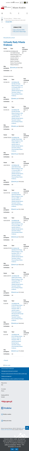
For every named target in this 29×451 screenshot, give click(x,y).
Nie (16, 449)
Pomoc (2, 390)
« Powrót (5, 360)
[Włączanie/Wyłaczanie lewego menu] (2, 20)
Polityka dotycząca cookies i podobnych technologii (12, 378)
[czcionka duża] (14, 2)
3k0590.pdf (15, 181)
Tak (12, 449)
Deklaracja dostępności (6, 376)
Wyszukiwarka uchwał (9, 37)
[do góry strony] (27, 428)
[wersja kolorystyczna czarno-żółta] (25, 3)
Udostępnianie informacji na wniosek (9, 371)
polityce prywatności (10, 444)
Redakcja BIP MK (5, 395)
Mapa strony (4, 382)
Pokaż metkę (7, 365)
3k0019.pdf (15, 351)
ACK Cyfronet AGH (8, 429)
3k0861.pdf (15, 98)
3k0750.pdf (15, 154)
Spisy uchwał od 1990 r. (19, 29)
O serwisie (3, 389)
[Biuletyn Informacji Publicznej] (14, 402)
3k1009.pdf (13, 67)
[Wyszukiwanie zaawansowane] (10, 13)
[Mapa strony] (19, 13)
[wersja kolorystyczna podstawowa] (21, 3)
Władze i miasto (17, 18)
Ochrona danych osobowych (7, 368)
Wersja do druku (6, 421)
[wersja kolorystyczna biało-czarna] (23, 3)
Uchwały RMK (9, 21)
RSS (2, 384)
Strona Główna (8, 18)
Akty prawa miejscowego (19, 31)
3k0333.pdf (15, 237)
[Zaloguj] (27, 13)
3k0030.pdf (15, 323)
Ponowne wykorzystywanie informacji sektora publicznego (14, 373)
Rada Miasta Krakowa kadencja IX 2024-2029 (15, 20)
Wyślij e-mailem (6, 414)
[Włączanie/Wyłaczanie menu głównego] (2, 14)
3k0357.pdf (15, 209)
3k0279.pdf (15, 264)
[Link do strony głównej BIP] (14, 8)
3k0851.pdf (15, 126)
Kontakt (3, 397)
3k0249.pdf (15, 292)
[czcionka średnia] (12, 3)
